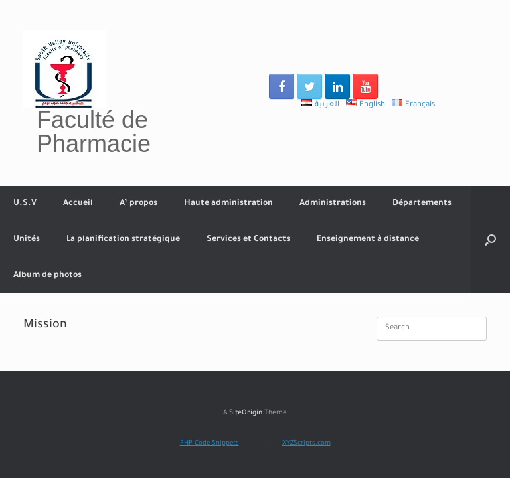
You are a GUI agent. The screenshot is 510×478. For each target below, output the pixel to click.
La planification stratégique (123, 239)
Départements (422, 203)
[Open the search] (490, 239)
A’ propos (138, 203)
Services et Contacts (248, 239)
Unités (26, 239)
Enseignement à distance (368, 239)
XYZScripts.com (306, 443)
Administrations (332, 203)
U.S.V (25, 203)
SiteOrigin (245, 413)
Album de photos (47, 275)
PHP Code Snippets (209, 443)
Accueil (78, 203)
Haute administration (228, 203)
